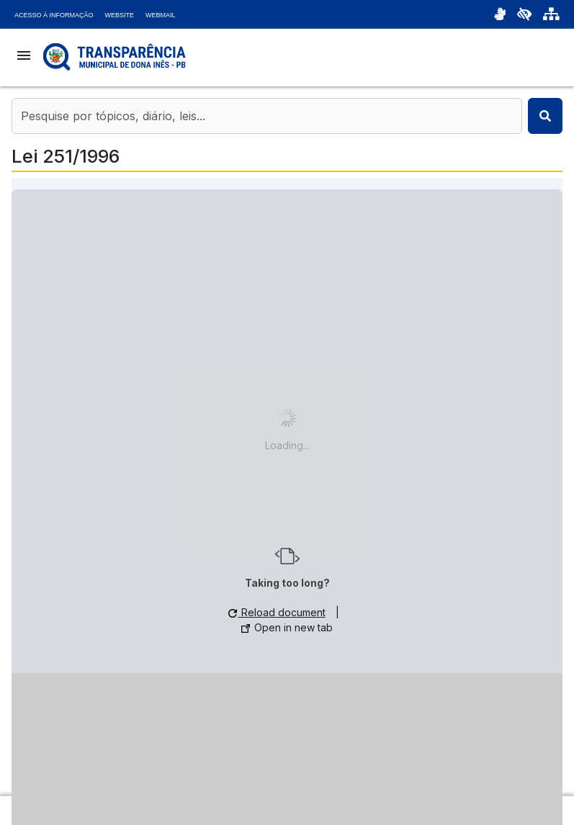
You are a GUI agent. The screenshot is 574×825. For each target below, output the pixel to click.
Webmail (160, 15)
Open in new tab (287, 627)
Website (120, 15)
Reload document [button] (277, 612)
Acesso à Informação (54, 15)
